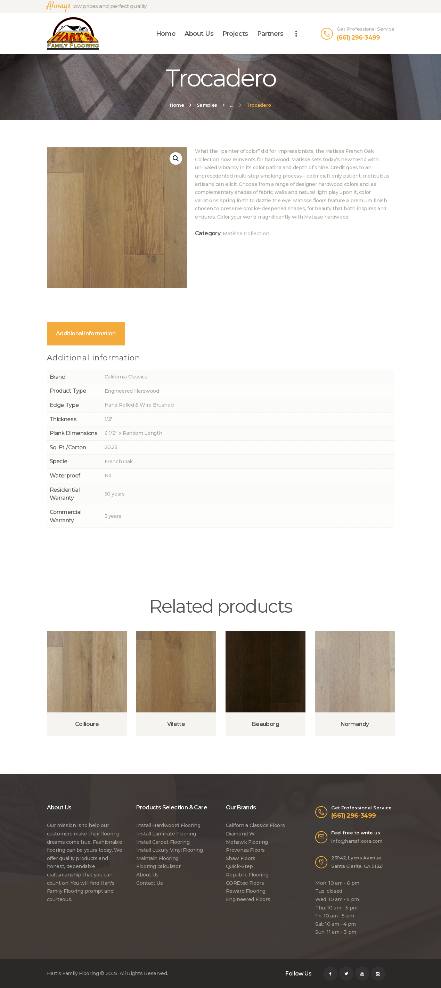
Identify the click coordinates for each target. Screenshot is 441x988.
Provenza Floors (245, 850)
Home (177, 105)
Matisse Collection (246, 233)
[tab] (86, 333)
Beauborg (265, 724)
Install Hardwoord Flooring (168, 825)
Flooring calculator (158, 866)
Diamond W (240, 834)
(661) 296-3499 (353, 815)
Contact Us (149, 883)
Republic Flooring (247, 875)
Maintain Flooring (157, 858)
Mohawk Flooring (247, 842)
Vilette (176, 724)
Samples (207, 105)
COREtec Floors (245, 883)
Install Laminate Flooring (166, 834)
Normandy (355, 724)
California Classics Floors (255, 825)
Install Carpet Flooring (163, 842)
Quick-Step (239, 866)
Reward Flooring (246, 891)
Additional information (86, 333)
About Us (147, 875)
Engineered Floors (248, 899)
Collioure (87, 724)
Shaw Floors (240, 858)
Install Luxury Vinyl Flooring (169, 850)
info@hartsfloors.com (357, 841)
